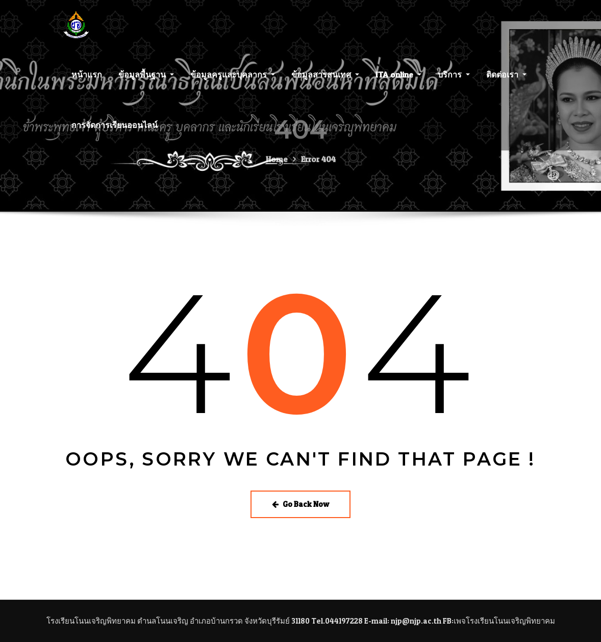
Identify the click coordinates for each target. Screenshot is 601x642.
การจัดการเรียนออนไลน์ (114, 131)
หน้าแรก (86, 80)
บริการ (454, 80)
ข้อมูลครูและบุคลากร (232, 80)
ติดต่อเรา (506, 80)
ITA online (398, 80)
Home (277, 169)
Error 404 (318, 169)
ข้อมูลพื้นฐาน (146, 80)
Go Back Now (300, 504)
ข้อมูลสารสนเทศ (325, 80)
